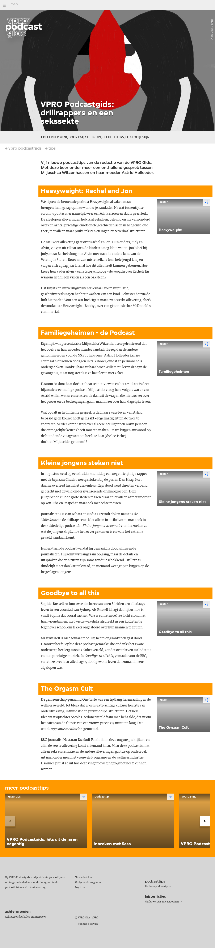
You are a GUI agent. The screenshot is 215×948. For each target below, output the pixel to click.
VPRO (95, 917)
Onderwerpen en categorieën (162, 902)
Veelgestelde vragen (86, 882)
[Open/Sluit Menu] (4, 5)
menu (14, 4)
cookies (82, 924)
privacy (94, 924)
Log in (78, 887)
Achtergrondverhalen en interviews (25, 917)
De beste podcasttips (156, 886)
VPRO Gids (84, 917)
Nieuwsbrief (82, 877)
